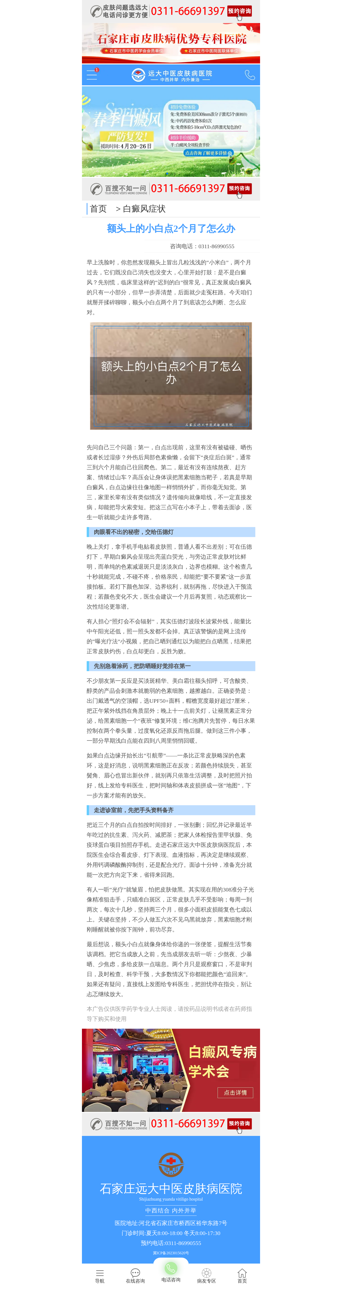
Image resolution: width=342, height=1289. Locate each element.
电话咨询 (171, 1272)
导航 (99, 1276)
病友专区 (206, 1276)
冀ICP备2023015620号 (171, 1253)
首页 (98, 208)
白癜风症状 (144, 208)
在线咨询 (135, 1276)
